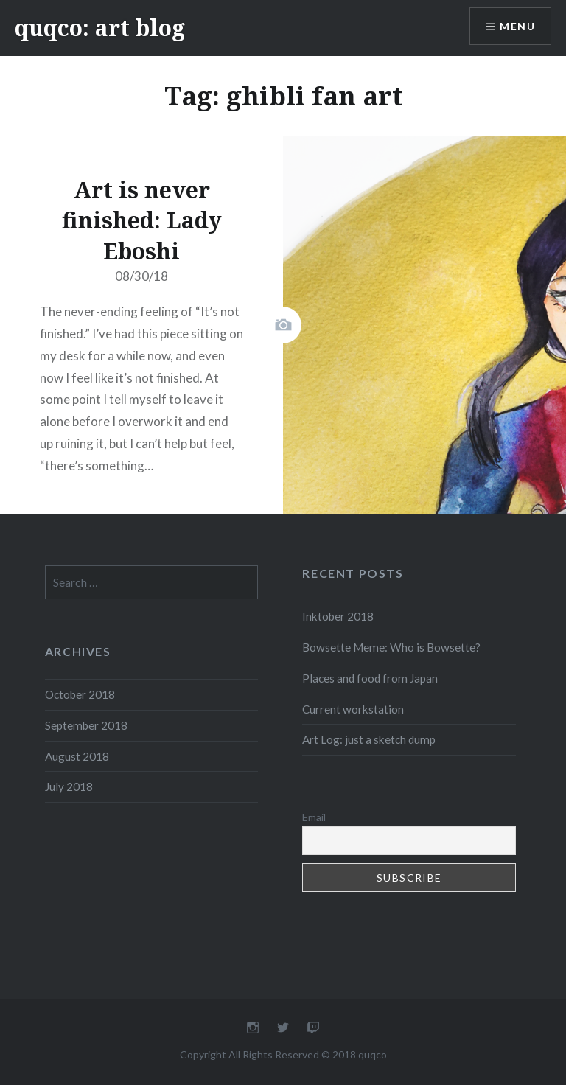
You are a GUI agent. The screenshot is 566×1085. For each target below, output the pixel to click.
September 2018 (86, 725)
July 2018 (69, 786)
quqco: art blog (100, 28)
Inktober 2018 (338, 616)
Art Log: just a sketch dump (369, 739)
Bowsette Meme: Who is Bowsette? (391, 647)
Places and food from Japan (370, 678)
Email (314, 817)
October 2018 (80, 694)
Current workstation (353, 709)
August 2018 (77, 756)
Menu (517, 26)
